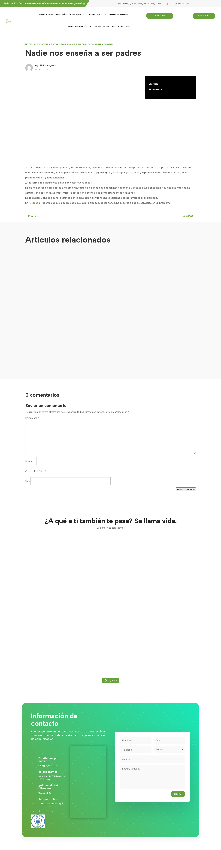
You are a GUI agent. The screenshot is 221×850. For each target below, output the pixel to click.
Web (27, 481)
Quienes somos (45, 14)
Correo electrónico (35, 471)
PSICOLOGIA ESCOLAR (63, 44)
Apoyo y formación (78, 26)
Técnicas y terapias (118, 14)
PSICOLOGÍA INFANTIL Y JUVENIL (94, 44)
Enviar (178, 794)
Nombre (30, 461)
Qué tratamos (95, 14)
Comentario (32, 417)
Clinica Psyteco (47, 65)
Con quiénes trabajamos (68, 14)
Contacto (117, 26)
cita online (204, 16)
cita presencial (160, 16)
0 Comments (155, 89)
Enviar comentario (186, 489)
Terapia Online (101, 26)
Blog (128, 26)
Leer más (153, 84)
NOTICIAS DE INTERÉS (37, 44)
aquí (60, 803)
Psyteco (33, 202)
